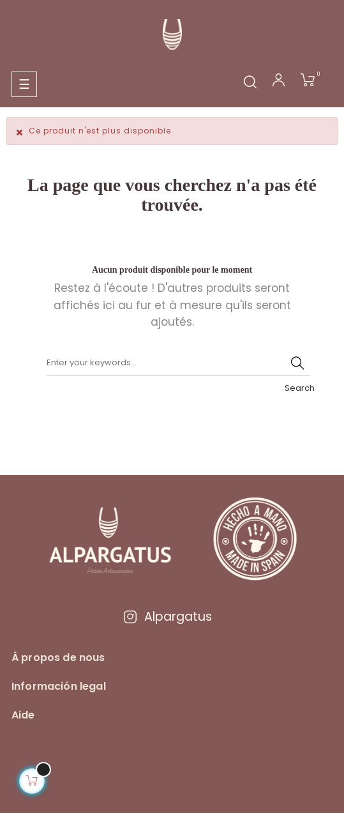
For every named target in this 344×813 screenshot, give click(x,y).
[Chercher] (178, 363)
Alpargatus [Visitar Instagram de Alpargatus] (167, 616)
